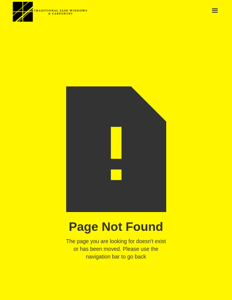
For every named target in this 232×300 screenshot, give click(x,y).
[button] (215, 11)
